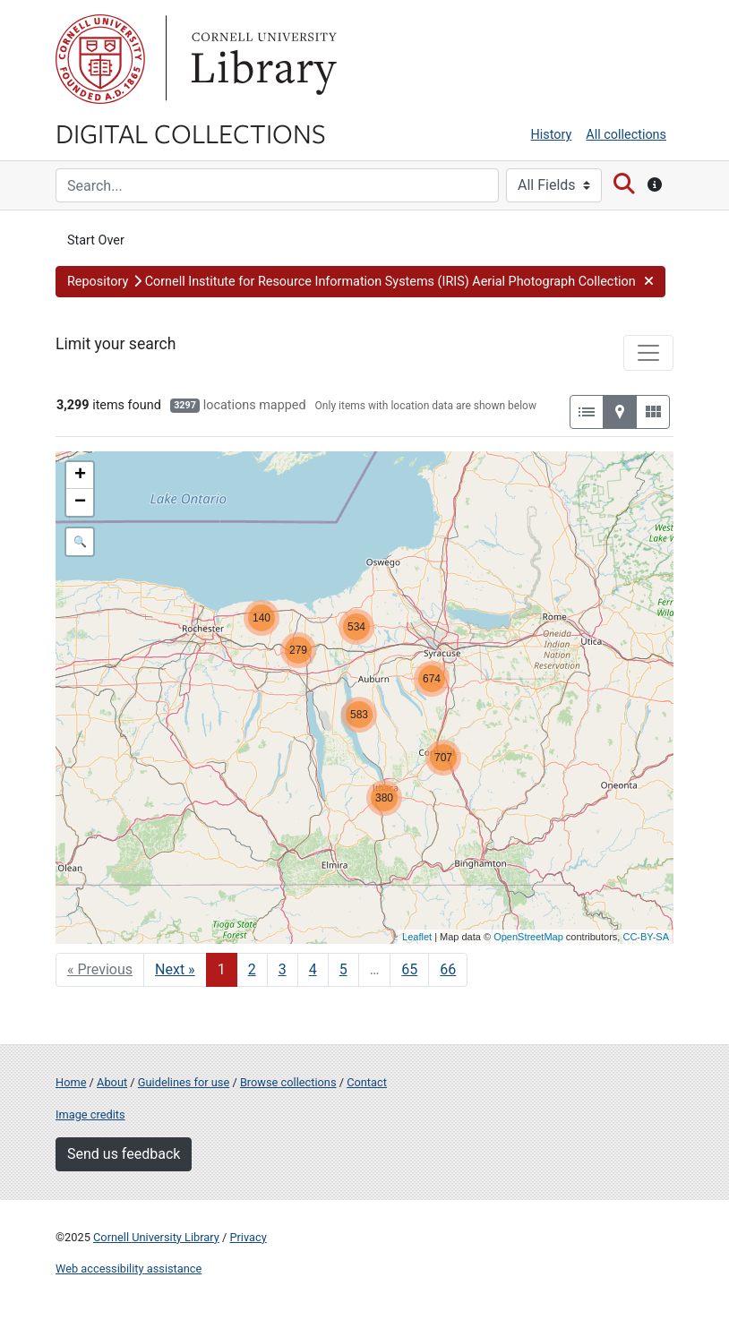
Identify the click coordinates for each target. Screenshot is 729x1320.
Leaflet (417, 936)
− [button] (80, 502)
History (551, 134)
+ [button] (80, 475)
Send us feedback (123, 1153)
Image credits (90, 1114)
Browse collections (288, 1082)
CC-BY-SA (645, 936)
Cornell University (100, 59)
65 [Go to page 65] (409, 969)
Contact (367, 1082)
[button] (360, 282)
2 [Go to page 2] (252, 969)
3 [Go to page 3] (283, 969)
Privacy (247, 1237)
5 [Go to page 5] (343, 969)
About (112, 1082)
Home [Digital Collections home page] (71, 1082)
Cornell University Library (156, 1237)
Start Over (95, 240)
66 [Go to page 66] (448, 969)
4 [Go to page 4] (313, 969)
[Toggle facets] (648, 353)
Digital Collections (191, 132)
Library (261, 59)
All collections (626, 134)
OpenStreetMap (528, 936)
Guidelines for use (183, 1082)
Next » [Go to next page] (175, 969)
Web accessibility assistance (129, 1268)
